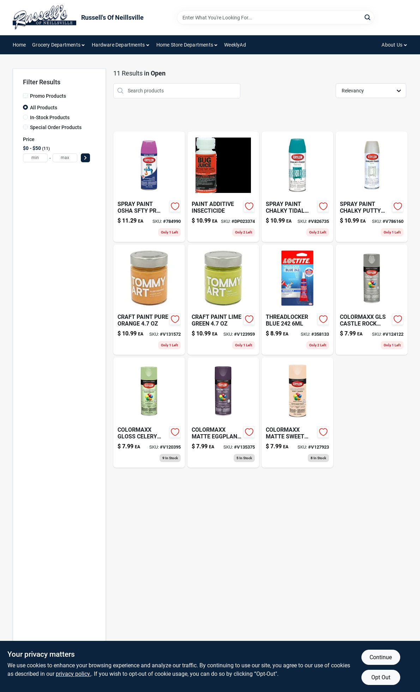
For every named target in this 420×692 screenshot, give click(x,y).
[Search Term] (275, 18)
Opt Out (380, 677)
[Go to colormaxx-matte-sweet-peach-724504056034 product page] (297, 412)
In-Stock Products (50, 117)
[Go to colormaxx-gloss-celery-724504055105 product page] (149, 412)
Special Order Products (56, 127)
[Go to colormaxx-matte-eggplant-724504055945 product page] (223, 412)
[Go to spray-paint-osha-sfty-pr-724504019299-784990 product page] (149, 187)
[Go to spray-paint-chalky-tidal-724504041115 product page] (297, 187)
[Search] (368, 17)
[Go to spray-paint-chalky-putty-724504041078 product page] (371, 187)
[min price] (35, 157)
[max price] (65, 157)
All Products (43, 107)
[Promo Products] (25, 95)
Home (19, 45)
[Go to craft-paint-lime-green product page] (223, 299)
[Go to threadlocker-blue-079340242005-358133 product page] (297, 299)
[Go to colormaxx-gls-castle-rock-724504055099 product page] (371, 299)
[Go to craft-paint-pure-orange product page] (149, 299)
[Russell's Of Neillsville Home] (44, 17)
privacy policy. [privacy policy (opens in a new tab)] (73, 673)
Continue (381, 657)
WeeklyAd (235, 45)
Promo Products (48, 96)
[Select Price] (85, 157)
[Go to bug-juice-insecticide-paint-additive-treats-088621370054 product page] (223, 187)
